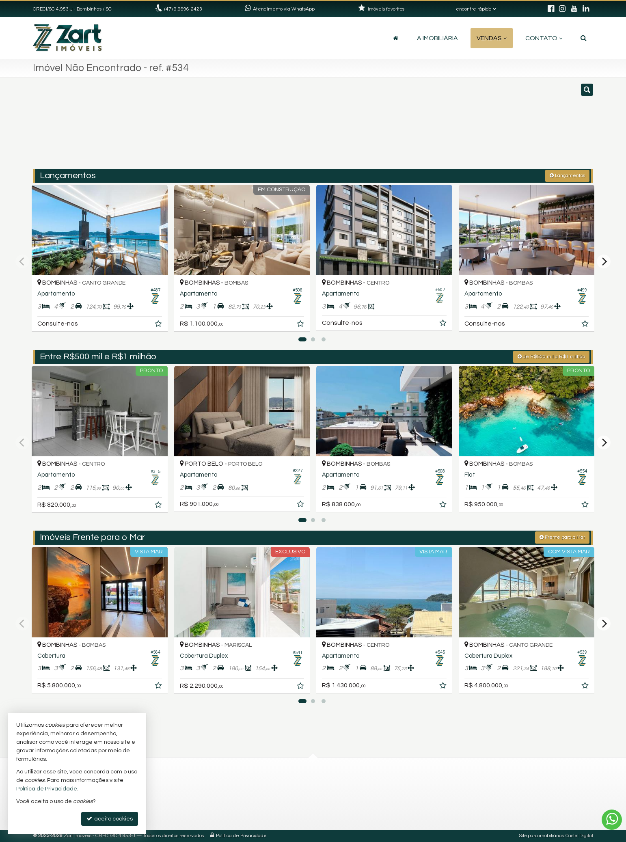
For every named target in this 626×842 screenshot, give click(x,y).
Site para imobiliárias (541, 835)
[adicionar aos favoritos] (159, 325)
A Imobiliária (437, 38)
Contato (543, 38)
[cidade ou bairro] (403, 127)
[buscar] (479, 127)
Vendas (492, 38)
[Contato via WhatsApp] (612, 820)
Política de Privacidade (241, 835)
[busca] (583, 38)
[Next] (604, 261)
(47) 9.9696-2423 (183, 9)
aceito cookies (109, 819)
